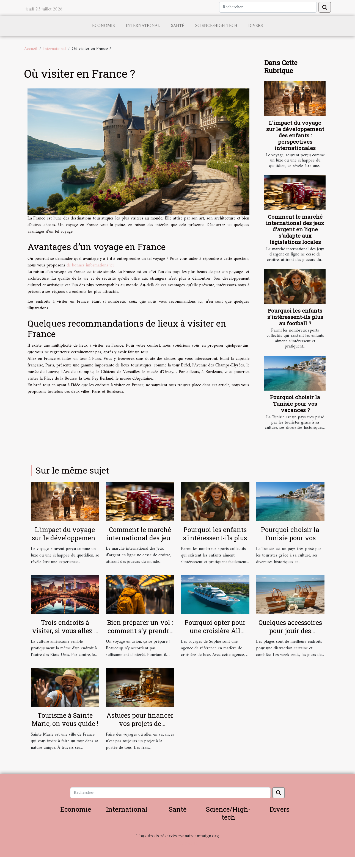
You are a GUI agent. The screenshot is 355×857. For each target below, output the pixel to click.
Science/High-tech (216, 26)
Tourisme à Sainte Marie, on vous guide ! (65, 719)
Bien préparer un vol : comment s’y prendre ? (140, 630)
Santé (177, 26)
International (143, 26)
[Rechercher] (268, 7)
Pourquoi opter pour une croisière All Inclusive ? (215, 630)
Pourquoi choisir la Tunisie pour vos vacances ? (295, 403)
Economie (103, 26)
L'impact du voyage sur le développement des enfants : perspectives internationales (295, 135)
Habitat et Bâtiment (178, 843)
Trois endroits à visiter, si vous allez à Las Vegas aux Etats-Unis (65, 634)
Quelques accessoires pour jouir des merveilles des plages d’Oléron (290, 634)
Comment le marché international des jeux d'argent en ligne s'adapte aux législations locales (295, 229)
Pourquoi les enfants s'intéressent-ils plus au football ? (295, 317)
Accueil (30, 49)
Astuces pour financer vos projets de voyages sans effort (140, 723)
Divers (255, 26)
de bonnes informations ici (90, 265)
